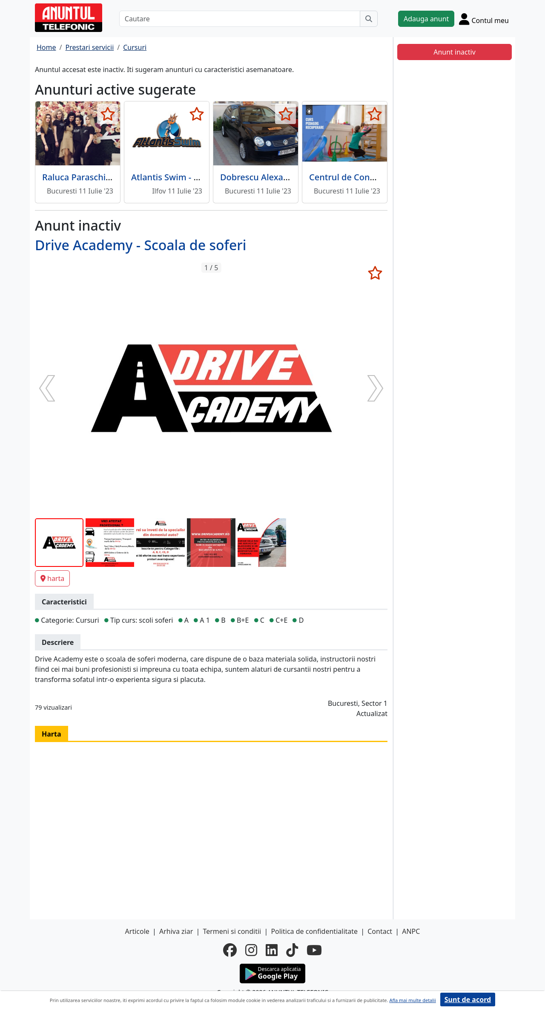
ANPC (411, 931)
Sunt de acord (468, 999)
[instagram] (251, 950)
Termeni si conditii (232, 931)
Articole (137, 931)
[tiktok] (292, 950)
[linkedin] (272, 950)
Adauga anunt (426, 18)
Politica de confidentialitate (314, 931)
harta (52, 578)
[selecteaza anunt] (107, 114)
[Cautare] (239, 19)
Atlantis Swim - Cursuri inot (186, 177)
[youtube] (314, 950)
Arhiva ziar (176, 931)
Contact (379, 931)
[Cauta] (369, 19)
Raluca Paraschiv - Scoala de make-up (118, 177)
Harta (51, 734)
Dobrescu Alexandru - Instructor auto (296, 177)
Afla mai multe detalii (412, 1000)
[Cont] (483, 18)
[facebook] (230, 950)
